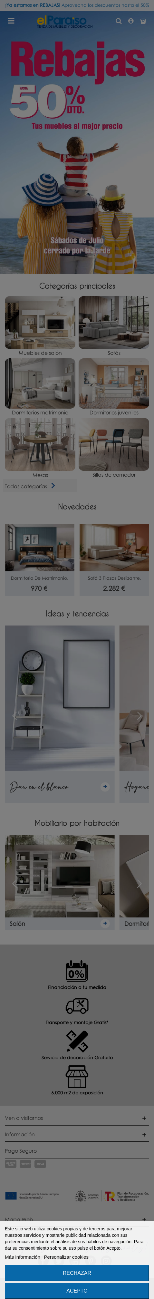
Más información (22, 1257)
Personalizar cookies (66, 1257)
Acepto (77, 1291)
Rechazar (77, 1273)
